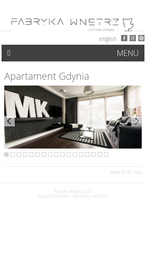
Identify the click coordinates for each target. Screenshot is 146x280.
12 (75, 154)
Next (136, 121)
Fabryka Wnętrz (67, 191)
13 (81, 154)
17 (106, 154)
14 (87, 154)
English (107, 38)
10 (62, 154)
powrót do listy (126, 172)
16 (100, 154)
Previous (9, 121)
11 (69, 154)
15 (93, 154)
